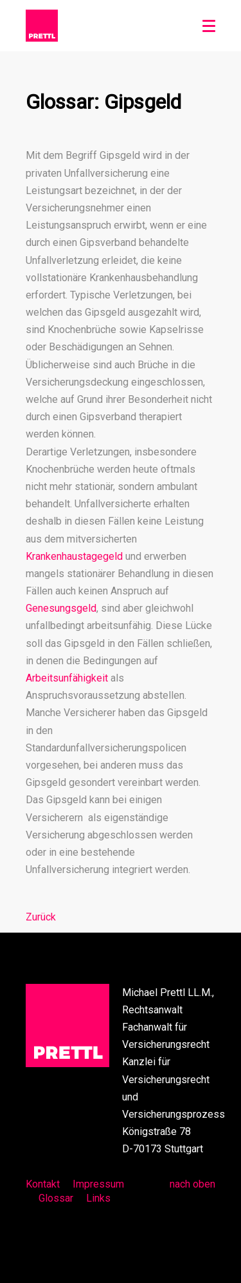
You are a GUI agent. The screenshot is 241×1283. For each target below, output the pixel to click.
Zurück (41, 917)
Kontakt (43, 1184)
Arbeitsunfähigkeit (67, 678)
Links (98, 1198)
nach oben (192, 1184)
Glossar (56, 1198)
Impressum (98, 1184)
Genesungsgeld (61, 608)
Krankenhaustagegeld (74, 556)
